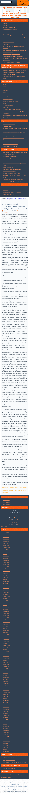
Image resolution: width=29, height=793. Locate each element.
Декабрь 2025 (6, 541)
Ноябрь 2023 (6, 592)
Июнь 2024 (5, 577)
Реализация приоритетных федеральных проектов (15, 70)
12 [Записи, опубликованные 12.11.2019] (11, 519)
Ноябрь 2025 (6, 543)
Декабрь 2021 (6, 639)
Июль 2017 (5, 745)
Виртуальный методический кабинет (11, 54)
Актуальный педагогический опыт (10, 101)
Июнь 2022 (5, 626)
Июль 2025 (5, 551)
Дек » (5, 526)
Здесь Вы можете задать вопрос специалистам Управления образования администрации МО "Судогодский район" (12, 776)
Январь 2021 (6, 658)
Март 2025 (5, 558)
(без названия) (6, 500)
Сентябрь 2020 (6, 666)
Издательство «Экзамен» (9, 158)
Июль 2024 (5, 575)
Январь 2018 (6, 732)
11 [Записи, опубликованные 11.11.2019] (9, 519)
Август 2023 (5, 598)
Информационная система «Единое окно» (13, 165)
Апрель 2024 (6, 581)
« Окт (2, 526)
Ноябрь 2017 (6, 736)
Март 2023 (5, 609)
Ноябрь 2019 (6, 688)
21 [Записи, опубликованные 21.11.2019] (14, 522)
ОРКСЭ (4, 92)
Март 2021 (5, 654)
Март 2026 (5, 534)
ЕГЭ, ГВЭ (5, 141)
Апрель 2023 (6, 607)
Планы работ (6, 96)
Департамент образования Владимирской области (14, 175)
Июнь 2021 (5, 647)
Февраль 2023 (6, 611)
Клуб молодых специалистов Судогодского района (14, 37)
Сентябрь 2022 (6, 622)
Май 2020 (5, 675)
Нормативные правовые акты (18, 198)
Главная (5, 23)
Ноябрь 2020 (6, 662)
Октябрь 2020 (6, 664)
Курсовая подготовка (8, 99)
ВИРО (4, 177)
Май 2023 (5, 605)
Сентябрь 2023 (6, 596)
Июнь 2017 (5, 747)
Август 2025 (5, 549)
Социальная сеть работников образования (13, 179)
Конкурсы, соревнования (8, 94)
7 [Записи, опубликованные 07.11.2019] (14, 517)
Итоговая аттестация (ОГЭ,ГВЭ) (10, 144)
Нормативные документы (9, 124)
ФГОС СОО (5, 44)
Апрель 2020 (6, 677)
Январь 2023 (6, 613)
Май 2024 (5, 579)
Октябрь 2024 (6, 568)
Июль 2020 (5, 671)
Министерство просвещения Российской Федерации (15, 152)
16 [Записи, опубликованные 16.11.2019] (17, 519)
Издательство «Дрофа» (8, 154)
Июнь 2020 (5, 673)
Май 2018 (5, 724)
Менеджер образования (8, 160)
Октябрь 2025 (6, 545)
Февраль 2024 (6, 585)
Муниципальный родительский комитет (12, 192)
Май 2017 (5, 749)
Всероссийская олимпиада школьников (12, 109)
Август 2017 (5, 743)
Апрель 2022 (6, 630)
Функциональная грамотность (10, 74)
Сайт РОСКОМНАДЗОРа (8, 757)
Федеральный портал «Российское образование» (14, 163)
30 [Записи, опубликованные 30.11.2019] (17, 524)
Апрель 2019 (6, 700)
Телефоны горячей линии (9, 760)
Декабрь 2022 (6, 615)
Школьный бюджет (7, 117)
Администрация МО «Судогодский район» (12, 181)
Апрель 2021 (6, 651)
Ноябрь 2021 (6, 641)
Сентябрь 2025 (6, 547)
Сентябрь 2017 (6, 741)
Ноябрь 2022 (6, 617)
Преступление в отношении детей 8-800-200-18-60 (14, 762)
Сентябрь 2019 (6, 692)
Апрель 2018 (6, 726)
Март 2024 (5, 583)
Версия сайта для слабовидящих (23, 3)
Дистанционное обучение (9, 31)
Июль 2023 (5, 600)
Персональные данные (8, 194)
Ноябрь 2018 (6, 711)
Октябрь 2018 (6, 713)
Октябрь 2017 (6, 739)
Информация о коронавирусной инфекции (13, 56)
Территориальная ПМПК (8, 42)
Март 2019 (5, 702)
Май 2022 (5, 628)
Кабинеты (5, 103)
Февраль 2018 (6, 730)
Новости (5, 25)
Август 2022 (5, 624)
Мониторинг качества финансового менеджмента (14, 136)
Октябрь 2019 (6, 690)
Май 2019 (5, 698)
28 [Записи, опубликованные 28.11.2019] (14, 524)
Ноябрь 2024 (6, 566)
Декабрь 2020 (6, 660)
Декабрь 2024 (6, 564)
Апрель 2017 (6, 751)
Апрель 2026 (6, 532)
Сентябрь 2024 (6, 571)
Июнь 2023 (5, 602)
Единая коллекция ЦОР (8, 167)
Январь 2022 (6, 636)
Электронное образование (9, 768)
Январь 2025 (6, 562)
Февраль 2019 (6, 705)
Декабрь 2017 (6, 734)
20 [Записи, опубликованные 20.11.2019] (12, 522)
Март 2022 (5, 632)
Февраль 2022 (6, 634)
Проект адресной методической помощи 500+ (13, 72)
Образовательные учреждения (10, 29)
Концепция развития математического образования (15, 115)
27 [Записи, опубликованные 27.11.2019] (12, 524)
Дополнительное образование (10, 146)
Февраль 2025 (6, 560)
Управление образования (9, 27)
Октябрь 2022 (6, 619)
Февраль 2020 (6, 681)
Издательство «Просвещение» (10, 156)
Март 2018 (5, 728)
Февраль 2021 (6, 656)
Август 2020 (5, 668)
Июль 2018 (5, 719)
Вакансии (5, 188)
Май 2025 (5, 554)
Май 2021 (5, 649)
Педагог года (6, 107)
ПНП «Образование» (8, 105)
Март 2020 (5, 679)
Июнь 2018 (5, 722)
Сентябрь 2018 (6, 715)
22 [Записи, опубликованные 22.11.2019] (16, 522)
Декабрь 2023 (6, 590)
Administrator (5, 212)
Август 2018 (5, 717)
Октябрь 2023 (6, 594)
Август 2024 (5, 573)
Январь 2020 (6, 683)
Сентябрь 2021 (6, 645)
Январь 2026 (6, 539)
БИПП (4, 84)
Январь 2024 (6, 588)
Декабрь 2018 (6, 709)
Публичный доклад (7, 126)
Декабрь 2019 (6, 685)
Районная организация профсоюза (11, 40)
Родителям (5, 190)
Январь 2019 (6, 707)
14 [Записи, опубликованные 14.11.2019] (14, 519)
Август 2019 (5, 694)
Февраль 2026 (6, 537)
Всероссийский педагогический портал (12, 173)
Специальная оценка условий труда (11, 62)
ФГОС (4, 86)
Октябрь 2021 (6, 643)
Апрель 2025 (6, 556)
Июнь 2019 (5, 696)
